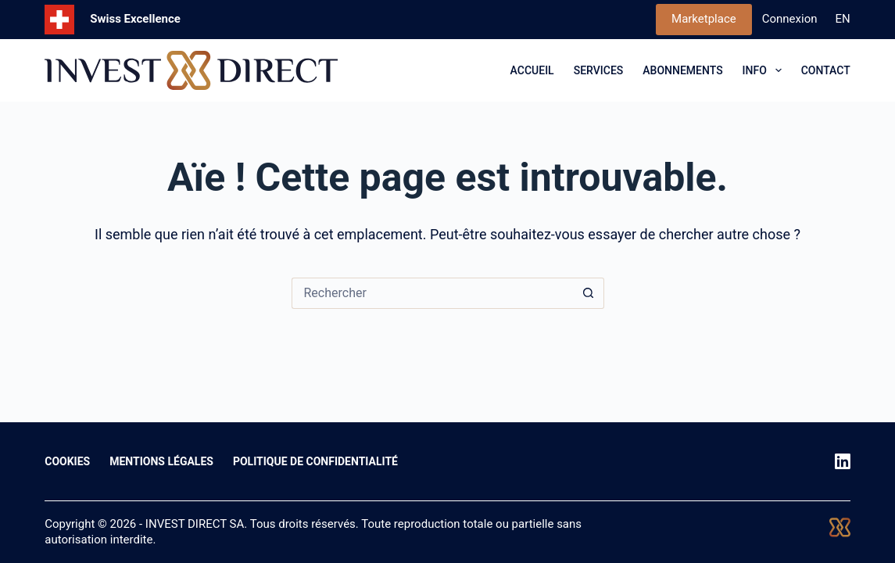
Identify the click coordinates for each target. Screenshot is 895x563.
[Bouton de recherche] (588, 293)
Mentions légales (161, 461)
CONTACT (825, 70)
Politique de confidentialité (315, 461)
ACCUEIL (532, 70)
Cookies (67, 461)
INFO (765, 70)
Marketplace (703, 19)
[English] (843, 19)
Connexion (790, 19)
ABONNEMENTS (682, 70)
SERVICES (599, 70)
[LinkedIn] (842, 461)
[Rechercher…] (432, 293)
